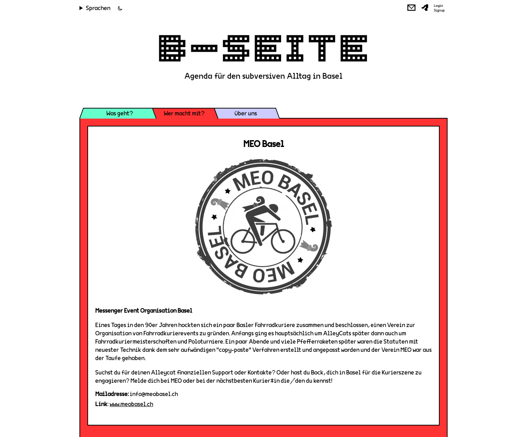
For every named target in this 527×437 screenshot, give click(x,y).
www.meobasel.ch (131, 404)
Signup (439, 10)
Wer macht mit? (184, 113)
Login (438, 6)
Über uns (245, 113)
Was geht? (119, 113)
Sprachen (98, 8)
